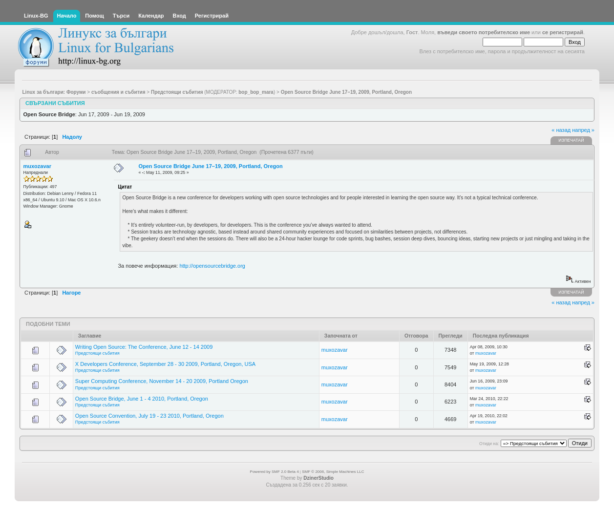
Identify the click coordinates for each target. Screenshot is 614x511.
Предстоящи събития (97, 353)
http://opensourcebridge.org (212, 266)
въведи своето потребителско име (483, 32)
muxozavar (37, 166)
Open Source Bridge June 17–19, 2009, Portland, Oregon (210, 166)
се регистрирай (562, 32)
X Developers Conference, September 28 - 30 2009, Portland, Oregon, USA (165, 364)
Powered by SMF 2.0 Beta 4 (274, 471)
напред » (583, 130)
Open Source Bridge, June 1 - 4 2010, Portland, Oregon (141, 399)
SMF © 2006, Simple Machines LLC (333, 471)
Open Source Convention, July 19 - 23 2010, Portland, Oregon (149, 416)
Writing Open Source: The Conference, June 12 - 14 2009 (144, 347)
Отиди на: (489, 443)
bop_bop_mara (256, 92)
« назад (561, 130)
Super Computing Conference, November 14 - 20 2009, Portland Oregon (161, 381)
